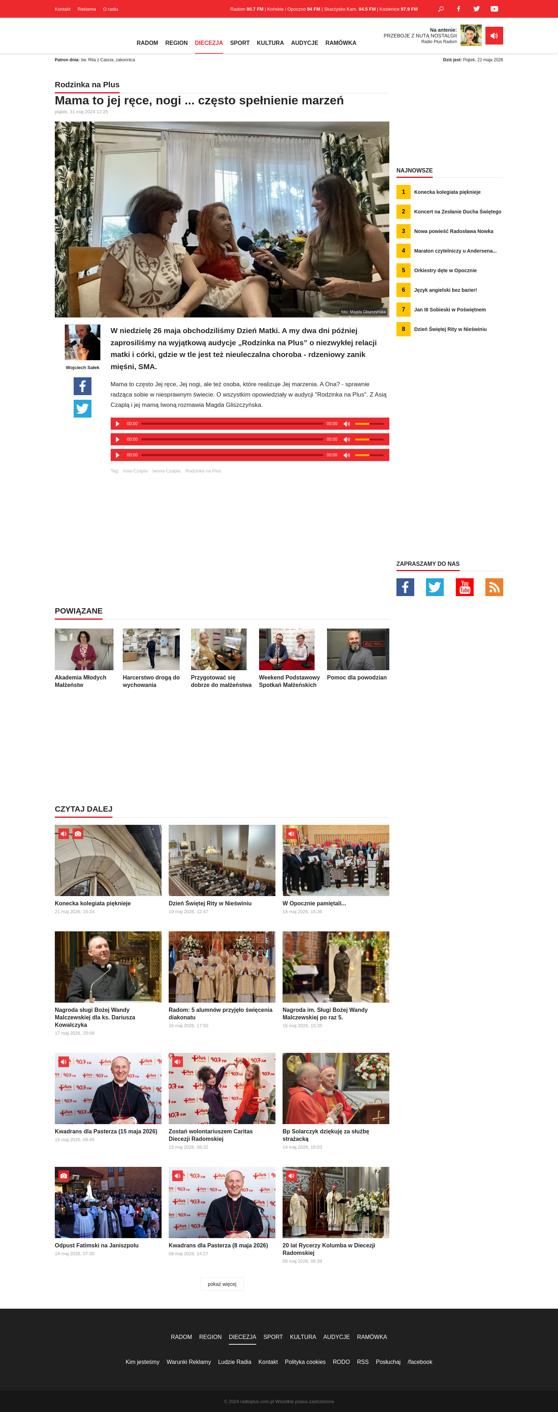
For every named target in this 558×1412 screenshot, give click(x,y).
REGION (176, 43)
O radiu (110, 9)
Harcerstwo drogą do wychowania (154, 658)
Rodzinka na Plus (203, 471)
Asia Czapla (135, 471)
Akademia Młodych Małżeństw (86, 658)
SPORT (240, 43)
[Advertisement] (249, 523)
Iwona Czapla (166, 471)
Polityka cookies (305, 1362)
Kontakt (62, 9)
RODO (341, 1362)
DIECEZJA (209, 43)
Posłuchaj (388, 1362)
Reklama (87, 9)
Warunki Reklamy (189, 1362)
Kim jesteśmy (142, 1362)
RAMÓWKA (340, 43)
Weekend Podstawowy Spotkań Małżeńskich (290, 658)
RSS (363, 1362)
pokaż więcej (222, 1284)
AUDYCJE (304, 43)
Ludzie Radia (234, 1362)
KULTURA (270, 43)
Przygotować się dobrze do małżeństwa (222, 658)
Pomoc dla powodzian (358, 655)
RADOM (147, 43)
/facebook (420, 1362)
